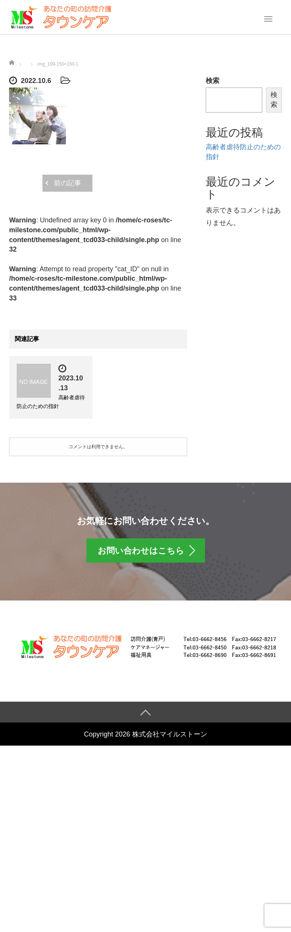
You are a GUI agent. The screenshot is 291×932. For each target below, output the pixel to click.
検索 (212, 80)
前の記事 (67, 183)
